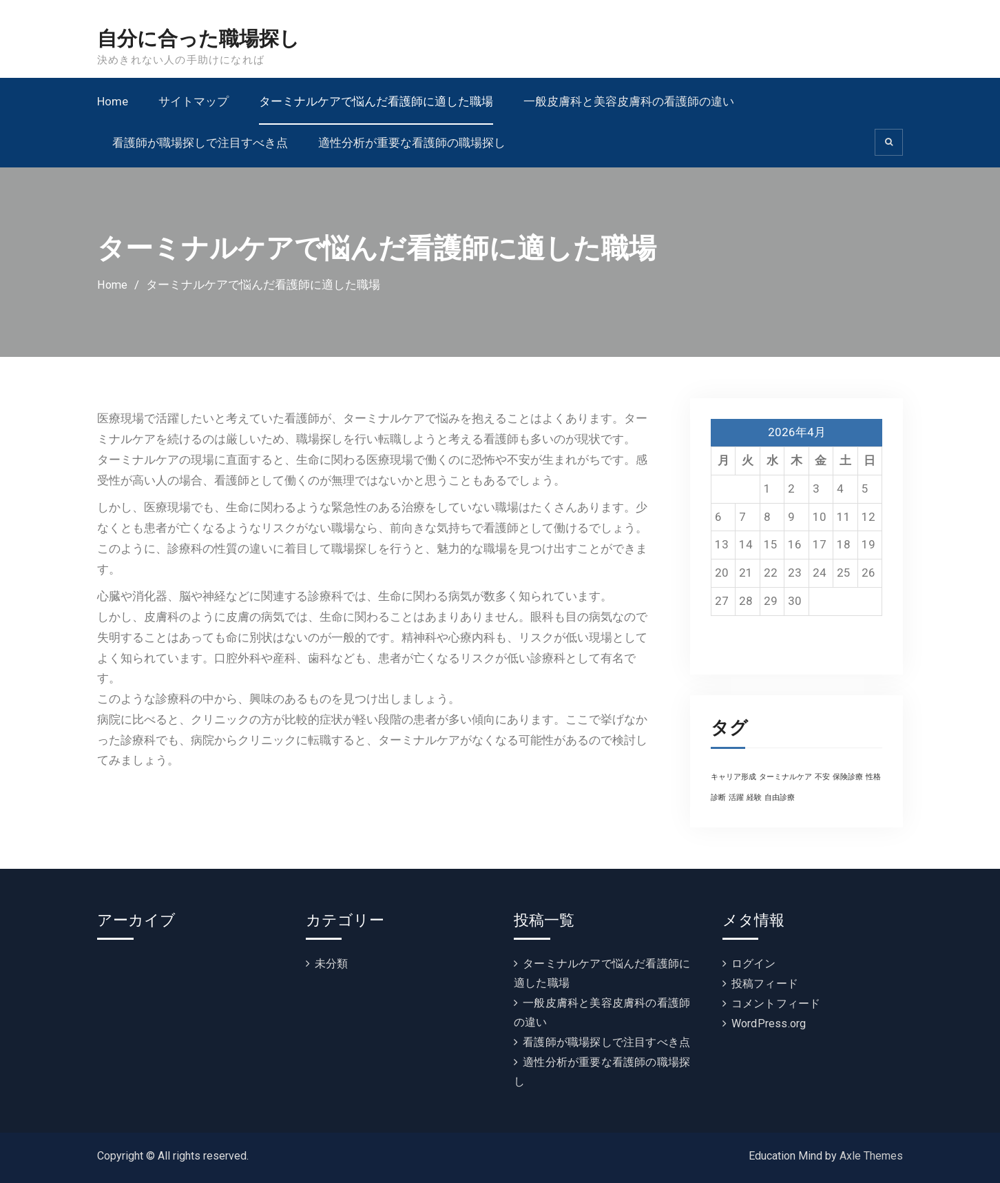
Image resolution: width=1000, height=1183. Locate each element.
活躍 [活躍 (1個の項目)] (736, 797)
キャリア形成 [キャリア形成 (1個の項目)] (733, 776)
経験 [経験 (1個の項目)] (754, 797)
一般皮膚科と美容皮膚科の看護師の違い (628, 101)
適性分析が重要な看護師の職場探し (412, 143)
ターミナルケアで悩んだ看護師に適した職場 (376, 101)
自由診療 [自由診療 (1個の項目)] (779, 797)
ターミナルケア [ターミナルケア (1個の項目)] (785, 776)
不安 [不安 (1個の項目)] (822, 776)
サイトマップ (193, 101)
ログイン (753, 963)
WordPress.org (768, 1023)
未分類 (331, 963)
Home (112, 101)
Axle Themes (871, 1155)
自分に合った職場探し (201, 39)
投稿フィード (764, 983)
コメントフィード (776, 1003)
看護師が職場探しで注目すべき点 (200, 143)
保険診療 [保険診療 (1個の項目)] (848, 776)
